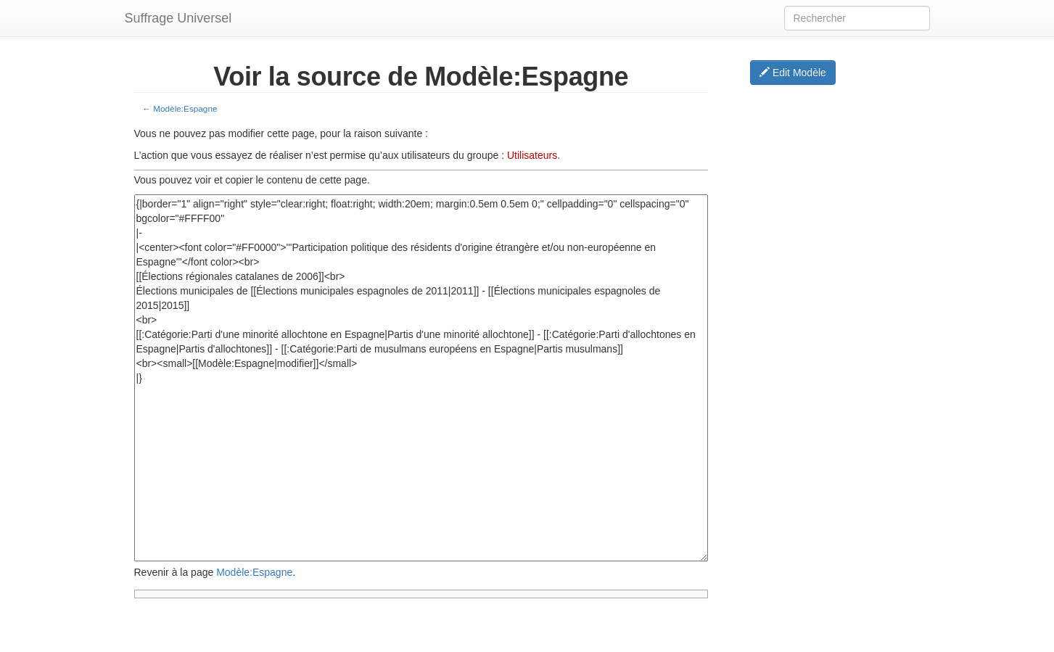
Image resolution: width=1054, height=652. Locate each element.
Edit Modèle (792, 72)
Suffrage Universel (178, 18)
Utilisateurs (532, 155)
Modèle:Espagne (185, 108)
